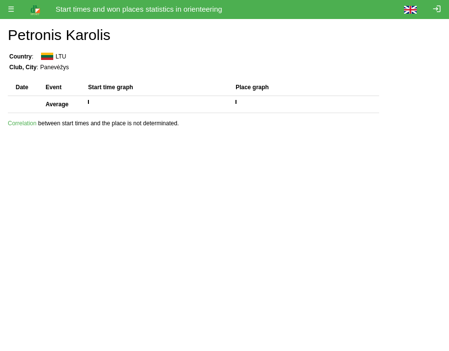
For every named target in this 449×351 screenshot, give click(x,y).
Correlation (22, 123)
